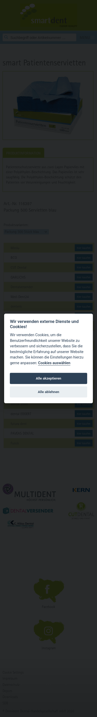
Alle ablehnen (48, 392)
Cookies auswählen (54, 363)
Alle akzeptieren (48, 378)
